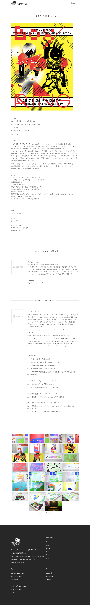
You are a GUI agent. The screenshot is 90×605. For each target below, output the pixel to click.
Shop (47, 558)
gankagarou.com (38, 556)
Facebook (49, 573)
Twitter (48, 579)
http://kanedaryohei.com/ (35, 283)
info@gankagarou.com (26, 556)
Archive (48, 545)
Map (47, 555)
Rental (48, 548)
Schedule (49, 542)
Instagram (49, 576)
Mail (47, 551)
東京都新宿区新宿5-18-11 (19, 553)
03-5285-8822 (15, 556)
